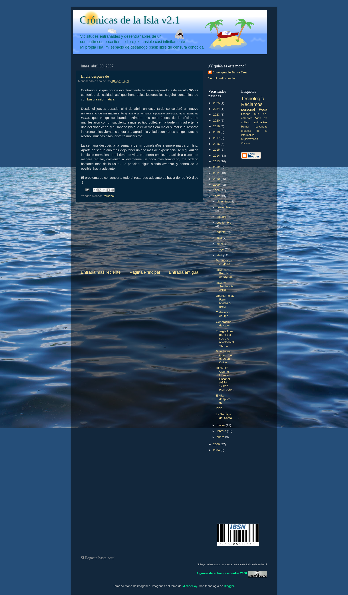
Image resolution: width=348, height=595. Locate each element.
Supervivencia (249, 139)
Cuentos (245, 143)
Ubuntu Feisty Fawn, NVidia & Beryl (225, 301)
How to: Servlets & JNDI (224, 286)
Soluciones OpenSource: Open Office (225, 357)
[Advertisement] (139, 235)
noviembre (224, 207)
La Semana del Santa (224, 416)
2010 (217, 179)
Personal (109, 196)
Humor (245, 126)
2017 (217, 138)
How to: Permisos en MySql (224, 273)
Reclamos (252, 104)
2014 (217, 155)
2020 (217, 120)
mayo (221, 249)
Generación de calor (223, 323)
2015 (217, 149)
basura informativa (100, 99)
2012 (217, 167)
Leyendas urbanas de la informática (254, 131)
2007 (217, 196)
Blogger (229, 586)
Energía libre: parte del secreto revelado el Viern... (225, 338)
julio (220, 238)
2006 (217, 444)
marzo (221, 425)
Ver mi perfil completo (222, 78)
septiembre (224, 222)
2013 (217, 161)
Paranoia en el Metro (224, 262)
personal (248, 109)
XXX (219, 408)
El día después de (95, 76)
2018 (217, 132)
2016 (217, 143)
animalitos (260, 122)
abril (220, 255)
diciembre (223, 201)
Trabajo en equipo (223, 314)
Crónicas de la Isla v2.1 (130, 20)
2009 (217, 184)
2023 (217, 114)
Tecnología (252, 98)
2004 (217, 450)
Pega (263, 109)
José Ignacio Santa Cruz (230, 72)
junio (220, 243)
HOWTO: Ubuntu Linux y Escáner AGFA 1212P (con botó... (225, 378)
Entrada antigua (183, 272)
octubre (222, 216)
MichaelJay (189, 586)
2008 (217, 190)
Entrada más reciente (101, 272)
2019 (217, 126)
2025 (217, 103)
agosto (221, 232)
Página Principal (145, 272)
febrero (222, 431)
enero (221, 437)
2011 (217, 173)
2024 (217, 108)
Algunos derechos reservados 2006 (221, 573)
